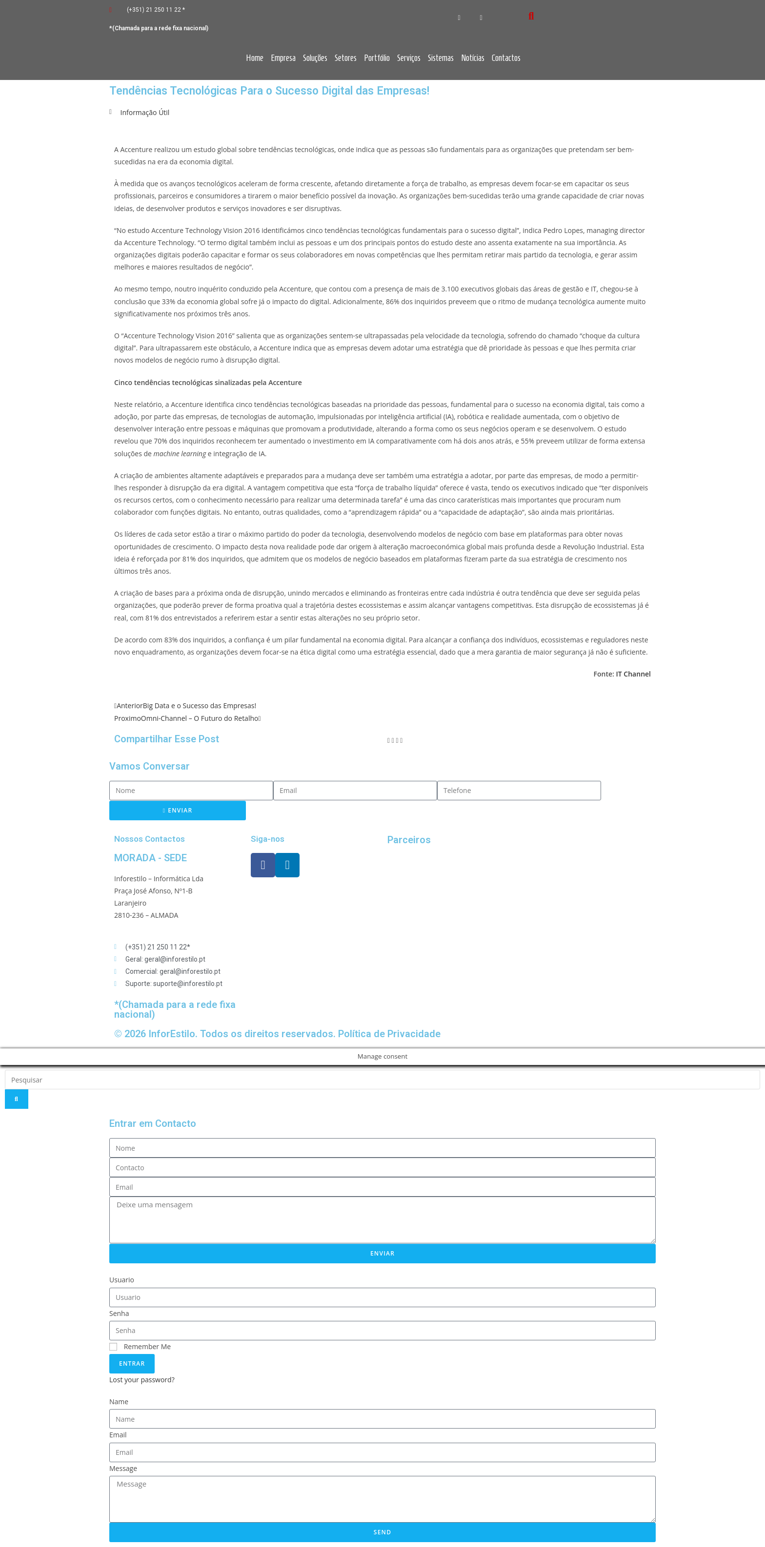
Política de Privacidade (389, 1034)
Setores (346, 58)
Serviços (409, 58)
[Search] (16, 1099)
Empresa (283, 58)
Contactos (506, 58)
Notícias (472, 58)
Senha (119, 1313)
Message (123, 1468)
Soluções (315, 58)
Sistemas (441, 58)
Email (118, 1434)
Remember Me (140, 1346)
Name (118, 1401)
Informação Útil (145, 112)
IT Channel (633, 673)
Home (254, 58)
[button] (388, 740)
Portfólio (377, 58)
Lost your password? (142, 1379)
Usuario (121, 1279)
